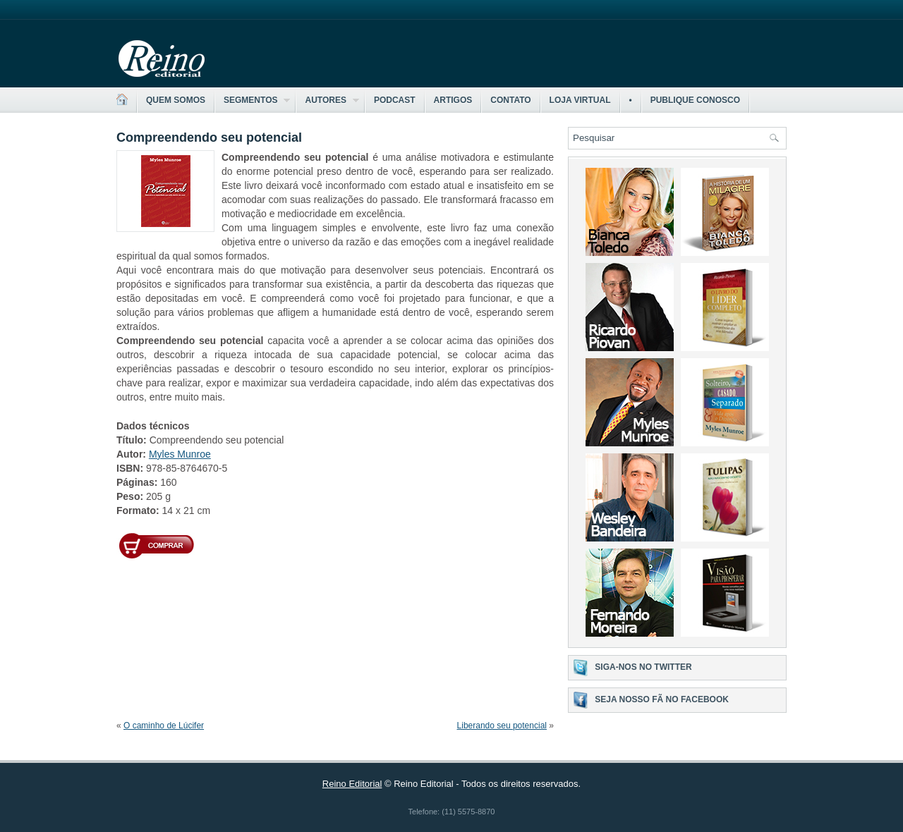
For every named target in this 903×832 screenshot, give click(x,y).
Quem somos (175, 100)
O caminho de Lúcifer (163, 725)
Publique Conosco (695, 100)
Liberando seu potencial (502, 725)
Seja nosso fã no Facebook (662, 699)
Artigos (453, 100)
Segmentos (252, 100)
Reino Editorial (352, 783)
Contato (510, 100)
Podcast (395, 100)
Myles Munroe (180, 454)
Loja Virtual (580, 100)
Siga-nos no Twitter (643, 667)
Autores (327, 100)
